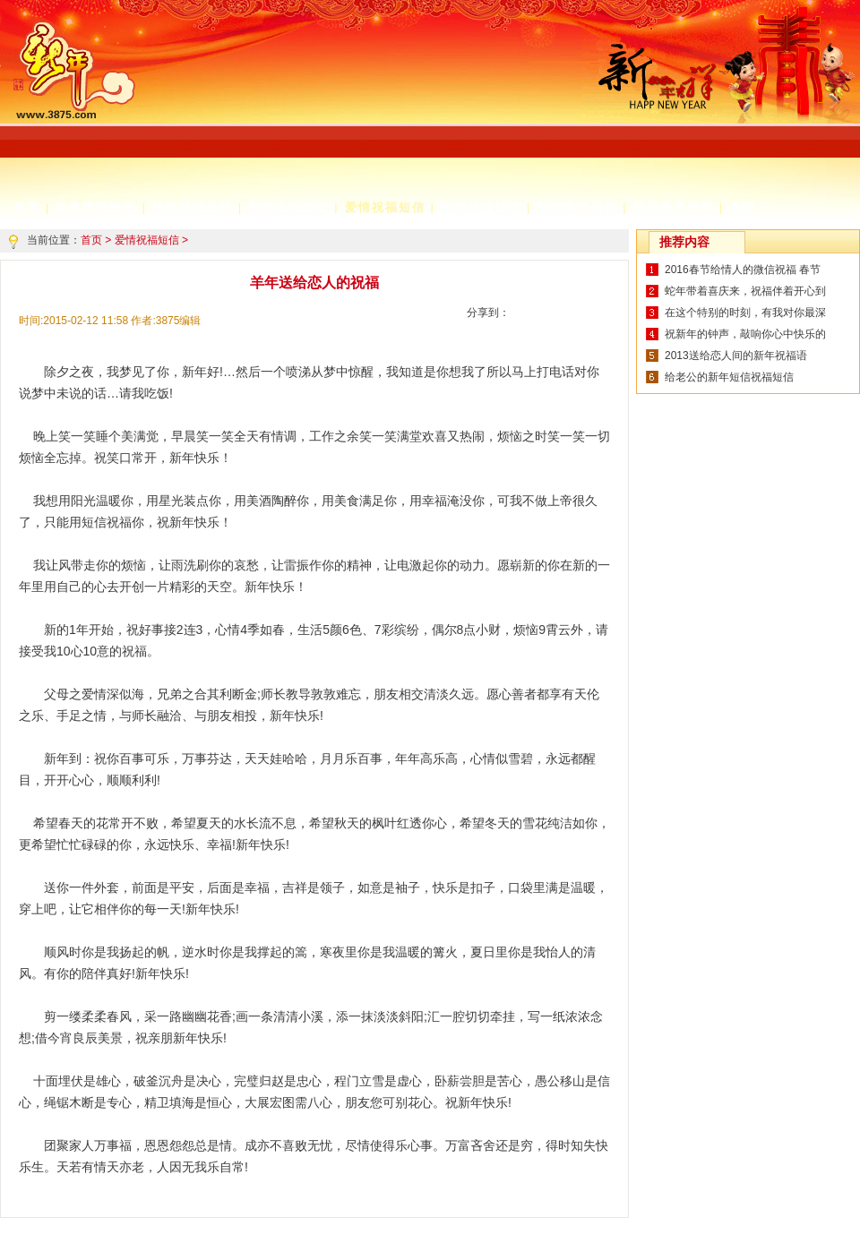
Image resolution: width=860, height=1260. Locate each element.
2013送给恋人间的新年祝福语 (736, 355)
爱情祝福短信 (385, 207)
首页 (91, 240)
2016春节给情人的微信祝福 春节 (743, 269)
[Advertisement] (372, 121)
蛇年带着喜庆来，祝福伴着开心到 (745, 291)
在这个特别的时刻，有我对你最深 (745, 312)
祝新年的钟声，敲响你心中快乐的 (745, 334)
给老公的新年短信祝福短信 (729, 377)
